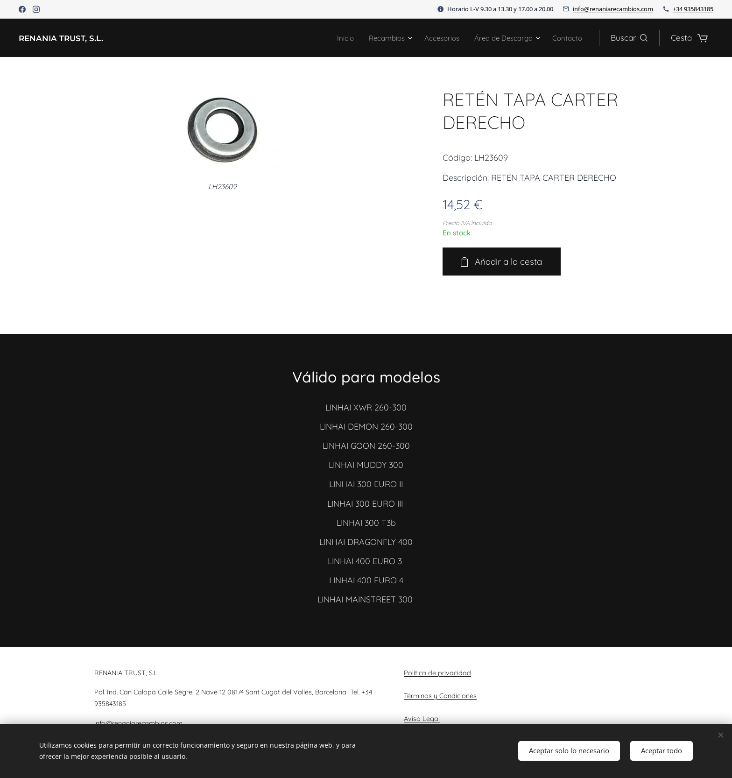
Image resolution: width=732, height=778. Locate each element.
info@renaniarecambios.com (613, 9)
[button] (629, 38)
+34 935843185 (693, 9)
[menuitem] (324, 38)
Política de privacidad (437, 673)
